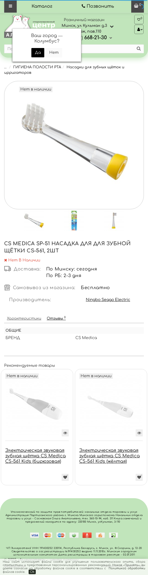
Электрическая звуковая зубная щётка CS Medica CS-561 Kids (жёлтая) (109, 456)
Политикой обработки (127, 568)
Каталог (42, 6)
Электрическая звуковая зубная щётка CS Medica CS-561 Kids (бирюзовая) (35, 456)
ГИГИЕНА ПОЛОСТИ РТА (37, 67)
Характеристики (24, 318)
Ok (32, 572)
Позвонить (100, 6)
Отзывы (56, 318)
